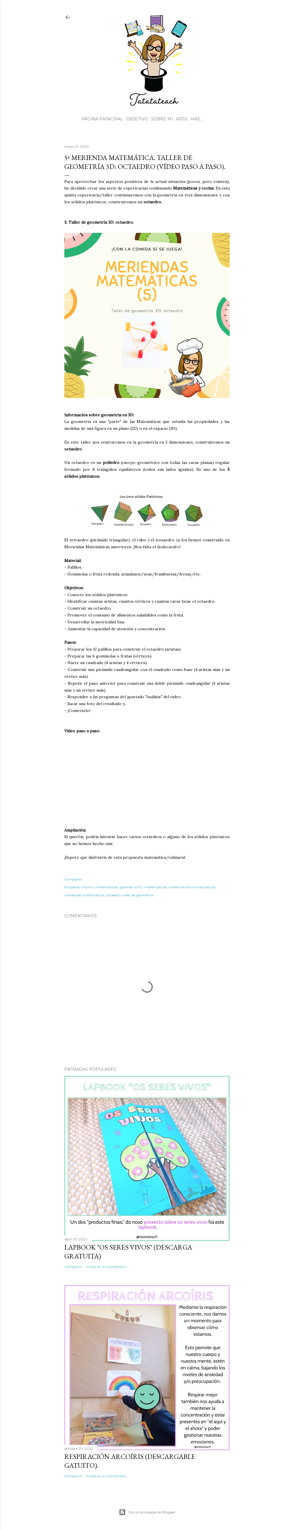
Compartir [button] (73, 879)
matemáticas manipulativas (191, 887)
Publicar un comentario (106, 1266)
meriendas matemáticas (84, 895)
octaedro (113, 895)
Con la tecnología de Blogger (147, 1512)
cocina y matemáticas (100, 887)
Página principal (102, 119)
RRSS (181, 119)
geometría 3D (131, 887)
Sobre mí (162, 119)
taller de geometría (137, 895)
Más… (197, 119)
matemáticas (155, 887)
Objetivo (137, 119)
